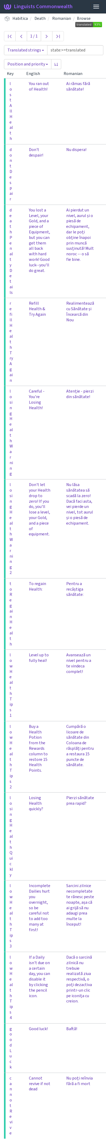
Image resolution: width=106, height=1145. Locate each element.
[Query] (75, 50)
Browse (84, 18)
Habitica (20, 18)
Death (40, 18)
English (35, 74)
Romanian (61, 18)
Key (12, 74)
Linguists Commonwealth (38, 6)
